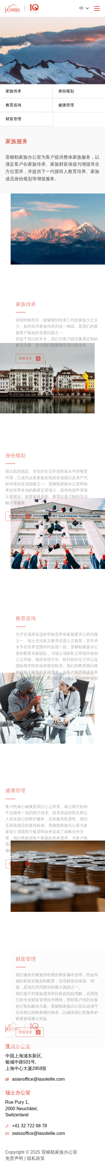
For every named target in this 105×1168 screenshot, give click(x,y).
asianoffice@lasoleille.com (38, 1079)
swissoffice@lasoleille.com (38, 1133)
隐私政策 (36, 1158)
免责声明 (14, 1158)
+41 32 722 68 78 (29, 1125)
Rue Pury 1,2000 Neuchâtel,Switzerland (21, 1108)
